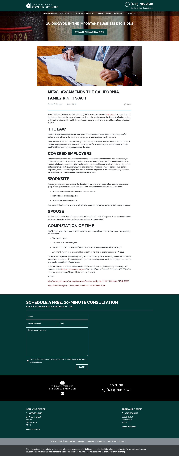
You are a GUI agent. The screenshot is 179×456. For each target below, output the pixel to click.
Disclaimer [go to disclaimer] (101, 441)
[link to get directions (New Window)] (41, 421)
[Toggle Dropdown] (72, 13)
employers (110, 114)
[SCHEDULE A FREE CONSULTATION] (89, 32)
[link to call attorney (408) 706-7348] (139, 4)
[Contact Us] (131, 13)
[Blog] (100, 13)
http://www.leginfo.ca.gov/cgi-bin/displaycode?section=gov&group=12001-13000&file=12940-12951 (88, 281)
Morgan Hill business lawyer (72, 269)
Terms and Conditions (116, 441)
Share (127, 104)
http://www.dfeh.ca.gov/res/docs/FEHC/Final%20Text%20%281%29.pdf (76, 286)
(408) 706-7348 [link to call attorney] (34, 413)
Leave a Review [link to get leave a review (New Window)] (33, 429)
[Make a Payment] (114, 13)
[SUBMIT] (82, 367)
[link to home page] (42, 5)
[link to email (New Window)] (62, 393)
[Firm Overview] (50, 13)
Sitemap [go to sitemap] (90, 441)
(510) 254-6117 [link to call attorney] (130, 413)
